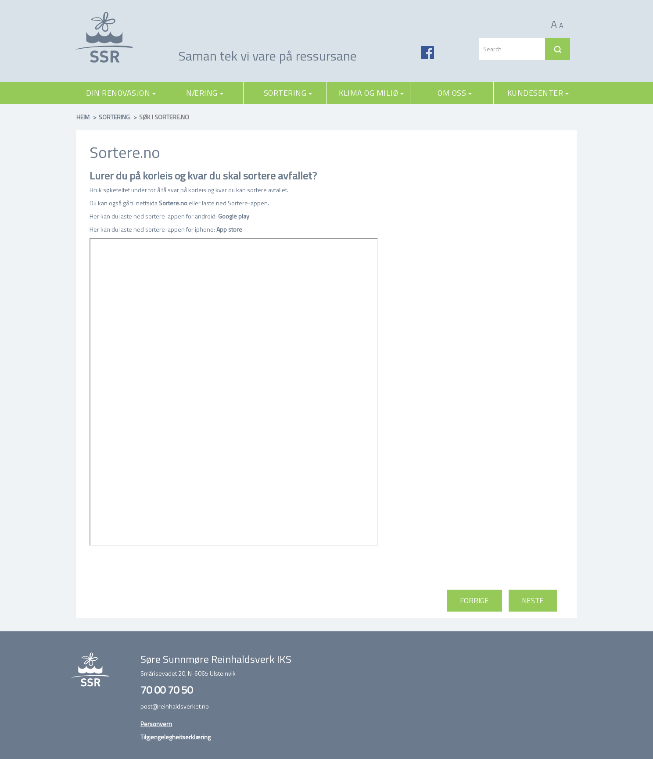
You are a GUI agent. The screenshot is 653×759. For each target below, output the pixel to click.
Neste (533, 600)
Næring (204, 93)
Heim (83, 117)
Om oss (455, 93)
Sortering (288, 93)
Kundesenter (538, 93)
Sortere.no (173, 203)
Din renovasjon (121, 93)
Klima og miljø (371, 93)
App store (229, 229)
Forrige (474, 600)
